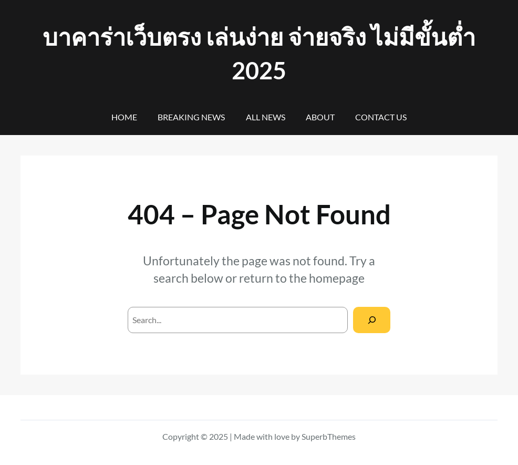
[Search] (371, 320)
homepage (337, 278)
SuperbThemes (329, 436)
